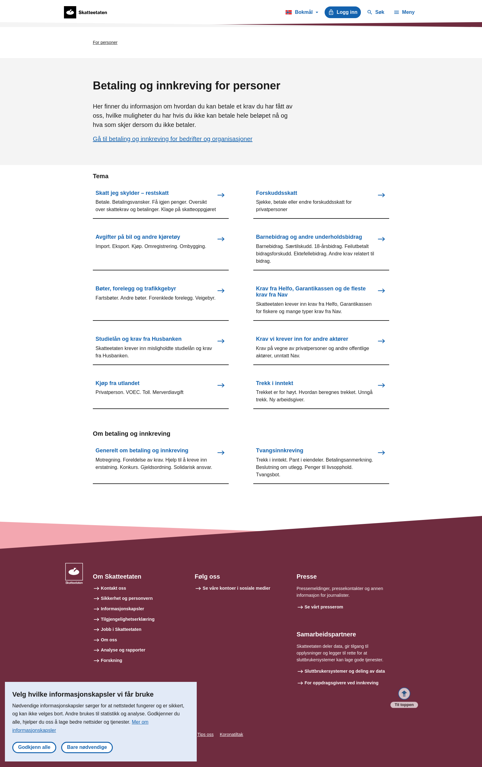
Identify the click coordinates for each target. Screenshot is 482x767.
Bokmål (301, 13)
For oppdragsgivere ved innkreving (342, 682)
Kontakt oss (113, 588)
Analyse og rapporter (123, 650)
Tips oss (205, 734)
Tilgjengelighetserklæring (128, 619)
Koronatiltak (231, 734)
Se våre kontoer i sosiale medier (236, 588)
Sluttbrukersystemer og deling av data (345, 671)
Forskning (111, 660)
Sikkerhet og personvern (127, 598)
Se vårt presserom (324, 606)
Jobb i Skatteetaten (121, 629)
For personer (105, 42)
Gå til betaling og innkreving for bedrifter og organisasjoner (172, 139)
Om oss (109, 639)
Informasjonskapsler (122, 608)
